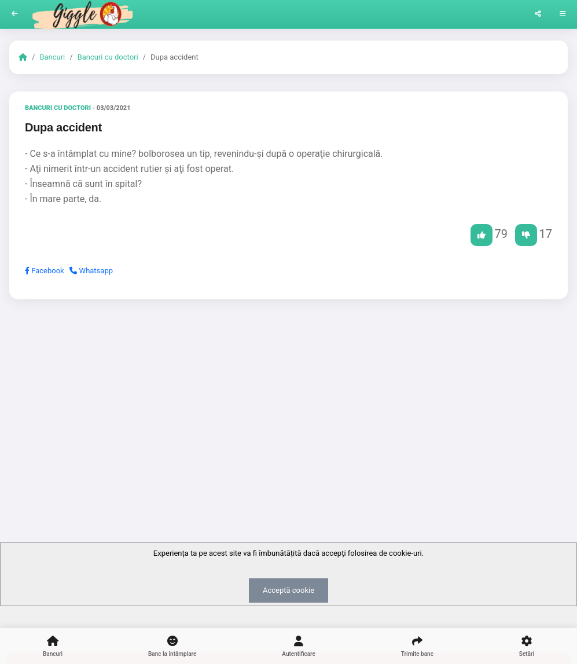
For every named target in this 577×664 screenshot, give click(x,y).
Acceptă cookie (288, 590)
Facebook (44, 270)
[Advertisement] (288, 398)
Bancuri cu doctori (108, 57)
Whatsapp (91, 270)
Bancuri (52, 57)
